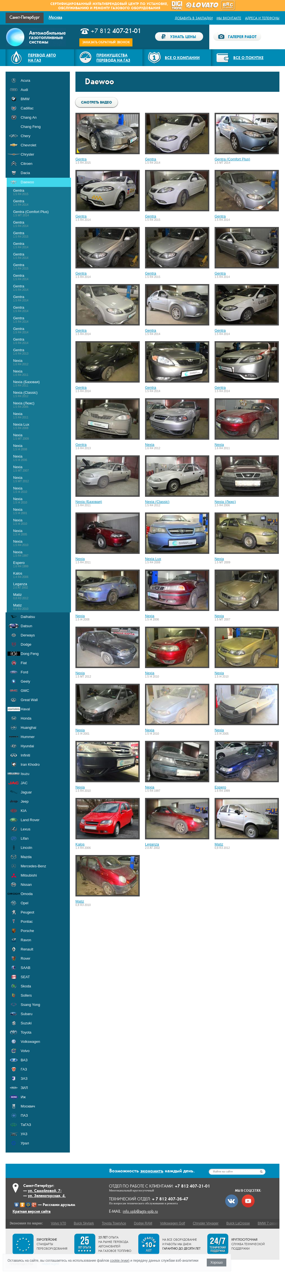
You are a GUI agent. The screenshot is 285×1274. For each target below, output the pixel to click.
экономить (151, 1171)
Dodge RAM (143, 1223)
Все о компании (182, 57)
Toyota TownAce (114, 1223)
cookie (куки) (119, 1261)
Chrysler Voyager (205, 1223)
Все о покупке (248, 57)
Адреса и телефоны (262, 18)
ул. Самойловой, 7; (44, 1190)
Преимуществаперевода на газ (113, 58)
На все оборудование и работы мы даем (181, 1244)
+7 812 (116, 31)
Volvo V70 (58, 1223)
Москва (55, 17)
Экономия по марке (26, 1223)
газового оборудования (135, 8)
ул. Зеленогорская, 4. (47, 1195)
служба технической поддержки (248, 1244)
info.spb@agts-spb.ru (140, 1211)
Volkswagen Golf (172, 1223)
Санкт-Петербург (25, 17)
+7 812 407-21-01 (192, 1186)
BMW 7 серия (268, 1223)
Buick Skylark (84, 1223)
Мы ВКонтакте (229, 18)
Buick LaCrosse (238, 1223)
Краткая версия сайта (32, 1211)
